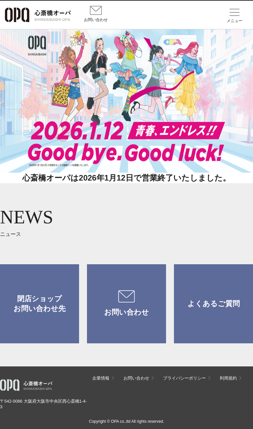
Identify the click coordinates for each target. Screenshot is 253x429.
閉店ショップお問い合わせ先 (40, 304)
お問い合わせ (126, 303)
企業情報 (100, 378)
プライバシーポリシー (184, 378)
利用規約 (228, 378)
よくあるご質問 (213, 304)
